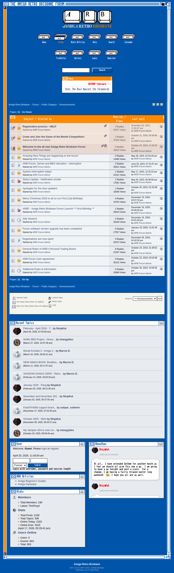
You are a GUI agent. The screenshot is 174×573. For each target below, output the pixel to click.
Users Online (27, 532)
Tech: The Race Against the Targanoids (87, 89)
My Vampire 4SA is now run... (39, 430)
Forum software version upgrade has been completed (52, 228)
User (19, 443)
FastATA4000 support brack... (39, 407)
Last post (140, 119)
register (54, 448)
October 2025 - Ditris (34, 419)
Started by (45, 119)
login (44, 448)
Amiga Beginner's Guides (32, 481)
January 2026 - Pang (35, 385)
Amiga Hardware (27, 484)
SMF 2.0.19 (74, 568)
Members (24, 497)
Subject (29, 119)
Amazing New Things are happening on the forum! (50, 155)
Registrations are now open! (38, 239)
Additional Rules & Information (39, 269)
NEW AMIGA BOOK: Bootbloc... (41, 362)
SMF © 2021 (85, 568)
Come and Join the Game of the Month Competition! (53, 136)
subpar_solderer (70, 407)
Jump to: (128, 299)
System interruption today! (37, 171)
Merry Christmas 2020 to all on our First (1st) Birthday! (53, 198)
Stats (19, 491)
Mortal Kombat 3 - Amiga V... (39, 350)
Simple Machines (97, 568)
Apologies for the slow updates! (40, 188)
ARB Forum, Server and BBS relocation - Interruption (52, 163)
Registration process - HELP (39, 126)
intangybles (66, 339)
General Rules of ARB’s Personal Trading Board (49, 249)
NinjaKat (104, 449)
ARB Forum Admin (41, 130)
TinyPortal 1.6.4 (81, 570)
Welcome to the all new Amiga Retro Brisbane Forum (54, 146)
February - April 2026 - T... (37, 328)
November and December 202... (41, 396)
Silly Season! (30, 218)
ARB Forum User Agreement (39, 259)
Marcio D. (64, 350)
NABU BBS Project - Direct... (39, 339)
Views (119, 121)
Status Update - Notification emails (42, 179)
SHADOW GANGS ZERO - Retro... (42, 373)
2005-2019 (94, 570)
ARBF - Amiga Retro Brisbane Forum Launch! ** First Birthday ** (58, 208)
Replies (118, 117)
